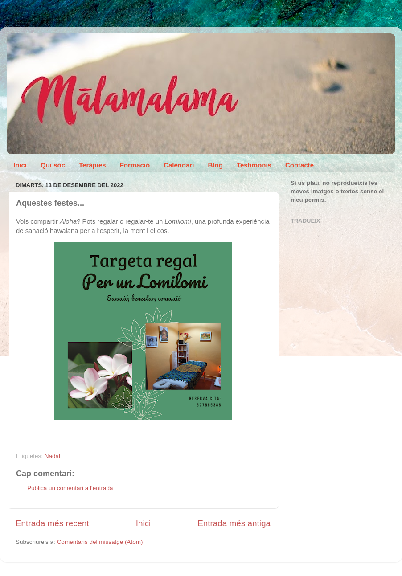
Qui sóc (53, 165)
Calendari (179, 165)
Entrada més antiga (234, 523)
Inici (20, 165)
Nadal (52, 456)
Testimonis (254, 165)
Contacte (299, 165)
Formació (135, 165)
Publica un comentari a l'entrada (70, 488)
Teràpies (92, 165)
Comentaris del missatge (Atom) (100, 542)
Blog (215, 165)
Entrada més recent (52, 523)
